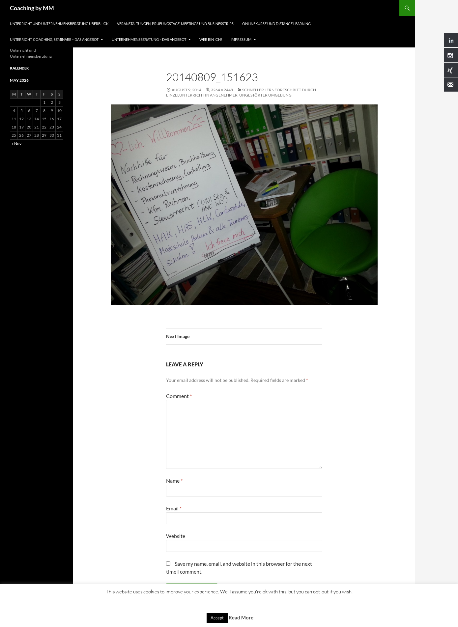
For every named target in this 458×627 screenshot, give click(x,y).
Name (174, 480)
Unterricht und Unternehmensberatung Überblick (59, 23)
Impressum (241, 39)
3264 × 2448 (222, 89)
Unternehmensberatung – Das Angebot (149, 39)
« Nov (16, 143)
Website (175, 536)
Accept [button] (217, 617)
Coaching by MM (32, 8)
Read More (241, 617)
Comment (179, 396)
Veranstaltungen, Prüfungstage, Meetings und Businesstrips (175, 23)
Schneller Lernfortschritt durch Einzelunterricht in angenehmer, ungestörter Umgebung (241, 92)
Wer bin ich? (210, 39)
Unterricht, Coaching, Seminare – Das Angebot (54, 39)
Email (174, 508)
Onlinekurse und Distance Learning (276, 23)
